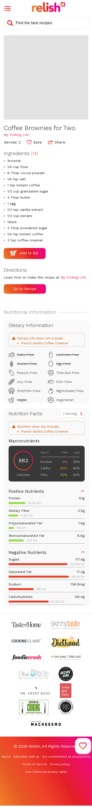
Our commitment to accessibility (66, 756)
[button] (7, 8)
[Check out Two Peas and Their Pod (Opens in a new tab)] (66, 657)
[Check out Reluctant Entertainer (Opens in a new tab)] (65, 707)
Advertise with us (26, 756)
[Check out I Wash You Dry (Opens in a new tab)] (34, 674)
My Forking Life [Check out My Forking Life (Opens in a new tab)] (16, 135)
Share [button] (56, 142)
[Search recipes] (46, 23)
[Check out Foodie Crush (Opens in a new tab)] (26, 657)
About (5, 756)
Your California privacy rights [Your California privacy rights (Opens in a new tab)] (46, 771)
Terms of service (34, 764)
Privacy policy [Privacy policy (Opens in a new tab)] (60, 764)
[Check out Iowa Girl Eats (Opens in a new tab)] (65, 690)
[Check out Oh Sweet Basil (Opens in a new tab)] (35, 690)
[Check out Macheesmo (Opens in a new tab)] (46, 723)
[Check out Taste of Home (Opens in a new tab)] (26, 624)
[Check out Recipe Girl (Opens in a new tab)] (65, 674)
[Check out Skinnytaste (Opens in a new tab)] (66, 624)
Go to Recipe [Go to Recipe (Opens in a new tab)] (24, 289)
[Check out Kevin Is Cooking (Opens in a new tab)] (34, 707)
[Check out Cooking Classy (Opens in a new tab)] (26, 641)
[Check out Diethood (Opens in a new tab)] (66, 641)
